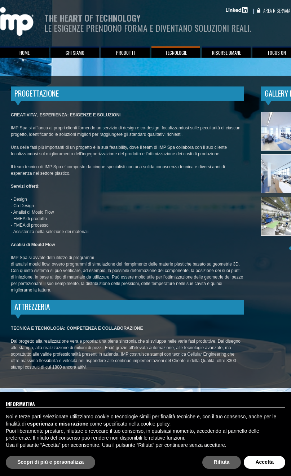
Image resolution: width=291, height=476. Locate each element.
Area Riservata (276, 10)
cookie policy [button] (155, 424)
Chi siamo (75, 52)
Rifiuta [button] (222, 462)
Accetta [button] (264, 462)
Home (24, 52)
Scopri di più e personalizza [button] (50, 462)
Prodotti (125, 52)
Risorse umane (226, 52)
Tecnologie (176, 52)
